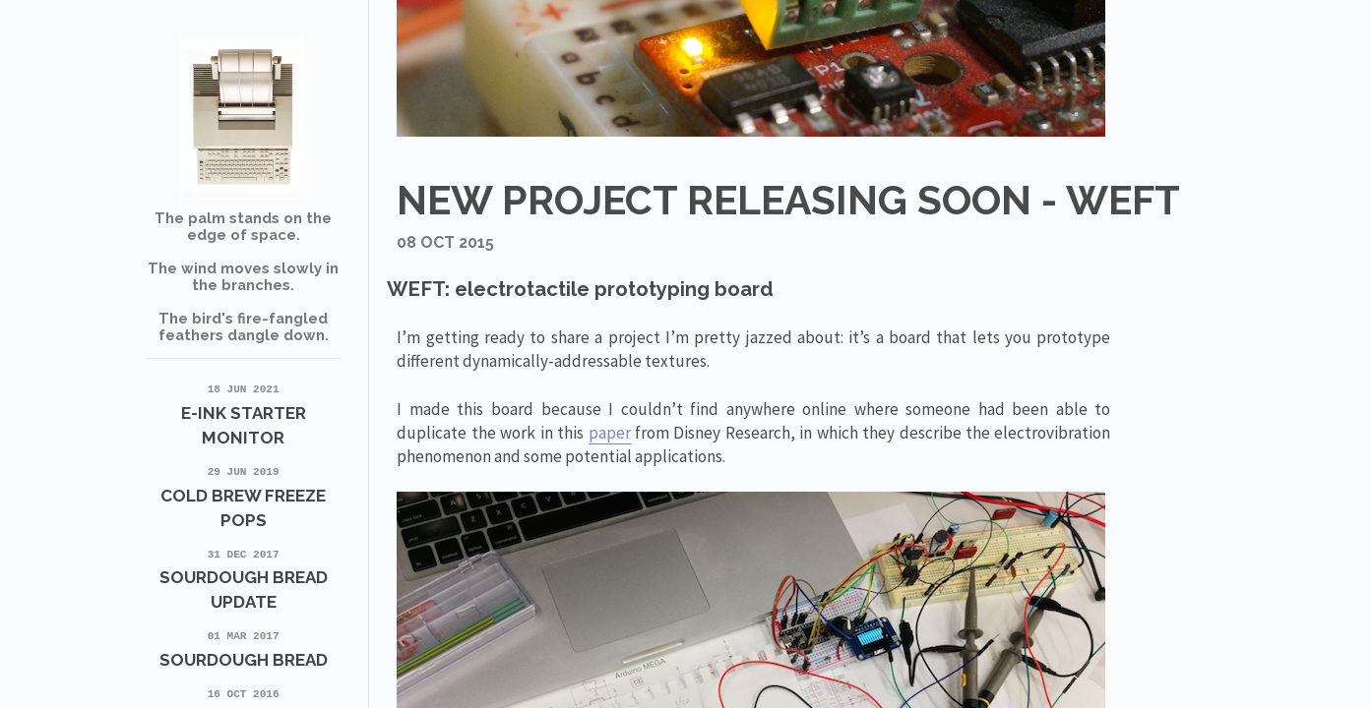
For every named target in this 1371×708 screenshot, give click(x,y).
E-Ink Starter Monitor (244, 413)
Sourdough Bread (244, 647)
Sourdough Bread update (244, 578)
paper (610, 432)
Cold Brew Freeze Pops (244, 495)
